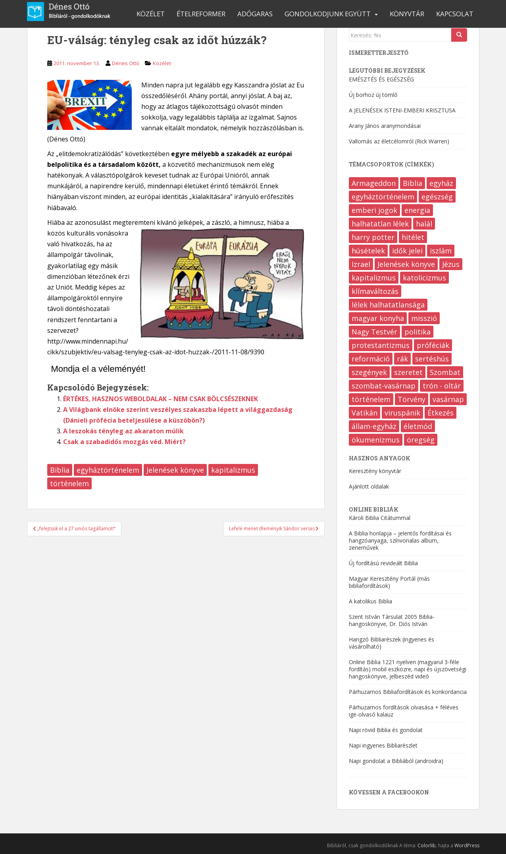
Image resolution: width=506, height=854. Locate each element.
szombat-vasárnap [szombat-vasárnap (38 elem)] (384, 385)
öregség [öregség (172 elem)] (421, 439)
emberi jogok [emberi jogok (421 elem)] (374, 210)
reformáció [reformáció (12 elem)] (371, 358)
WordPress (466, 845)
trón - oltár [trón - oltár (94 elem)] (442, 385)
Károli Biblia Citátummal (379, 518)
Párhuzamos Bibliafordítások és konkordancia (408, 692)
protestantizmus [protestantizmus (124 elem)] (381, 345)
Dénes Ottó (125, 63)
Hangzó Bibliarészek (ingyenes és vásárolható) (391, 643)
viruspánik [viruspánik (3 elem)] (402, 412)
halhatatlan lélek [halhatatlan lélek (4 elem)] (380, 223)
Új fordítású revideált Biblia (383, 563)
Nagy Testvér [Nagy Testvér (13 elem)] (374, 331)
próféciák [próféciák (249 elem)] (433, 345)
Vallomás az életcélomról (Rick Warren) (399, 141)
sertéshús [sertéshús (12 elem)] (432, 358)
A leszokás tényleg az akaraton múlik (123, 431)
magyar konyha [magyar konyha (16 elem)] (378, 318)
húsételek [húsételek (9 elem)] (368, 250)
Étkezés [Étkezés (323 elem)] (440, 412)
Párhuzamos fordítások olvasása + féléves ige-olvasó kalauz (403, 710)
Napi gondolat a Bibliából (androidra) (396, 761)
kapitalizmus (233, 470)
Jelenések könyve (175, 470)
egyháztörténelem (108, 470)
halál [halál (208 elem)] (424, 223)
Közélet (151, 13)
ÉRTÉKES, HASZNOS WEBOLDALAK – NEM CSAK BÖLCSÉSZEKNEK (160, 398)
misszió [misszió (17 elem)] (424, 318)
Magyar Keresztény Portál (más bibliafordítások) (389, 582)
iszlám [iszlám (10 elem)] (441, 250)
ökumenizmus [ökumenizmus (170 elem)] (376, 439)
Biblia (59, 470)
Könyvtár (407, 13)
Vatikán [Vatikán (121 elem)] (364, 412)
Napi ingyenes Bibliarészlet (383, 745)
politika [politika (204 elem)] (417, 331)
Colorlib (426, 845)
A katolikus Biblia (370, 601)
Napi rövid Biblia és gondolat (386, 730)
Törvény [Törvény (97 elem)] (411, 399)
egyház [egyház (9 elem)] (441, 183)
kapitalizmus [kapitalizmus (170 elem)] (374, 277)
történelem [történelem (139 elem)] (371, 399)
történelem (69, 483)
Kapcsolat (454, 13)
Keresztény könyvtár (375, 471)
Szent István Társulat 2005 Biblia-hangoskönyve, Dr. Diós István (392, 620)
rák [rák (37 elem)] (402, 358)
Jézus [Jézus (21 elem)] (451, 264)
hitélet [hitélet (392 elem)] (413, 237)
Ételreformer (201, 13)
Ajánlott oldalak (369, 486)
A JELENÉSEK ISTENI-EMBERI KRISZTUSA (402, 110)
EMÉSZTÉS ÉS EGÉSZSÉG (381, 79)
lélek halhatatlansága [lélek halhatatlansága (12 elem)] (388, 304)
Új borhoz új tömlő (373, 95)
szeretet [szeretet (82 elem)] (408, 372)
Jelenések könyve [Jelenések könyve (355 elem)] (406, 264)
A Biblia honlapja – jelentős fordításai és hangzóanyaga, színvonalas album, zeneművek (400, 540)
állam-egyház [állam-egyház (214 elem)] (374, 426)
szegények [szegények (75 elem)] (369, 372)
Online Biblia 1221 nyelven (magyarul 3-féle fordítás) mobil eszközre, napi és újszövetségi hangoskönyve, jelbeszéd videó (407, 669)
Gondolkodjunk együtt (328, 13)
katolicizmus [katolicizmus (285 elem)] (424, 277)
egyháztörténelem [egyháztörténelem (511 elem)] (383, 196)
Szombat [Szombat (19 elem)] (445, 372)
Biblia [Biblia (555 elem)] (412, 183)
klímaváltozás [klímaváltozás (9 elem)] (375, 291)
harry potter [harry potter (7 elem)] (373, 237)
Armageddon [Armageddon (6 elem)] (374, 183)
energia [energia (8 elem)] (417, 210)
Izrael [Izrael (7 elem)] (361, 264)
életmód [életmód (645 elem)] (418, 426)
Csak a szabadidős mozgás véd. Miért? (124, 441)
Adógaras (255, 13)
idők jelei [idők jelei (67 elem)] (407, 250)
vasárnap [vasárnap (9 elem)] (448, 399)
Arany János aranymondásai (385, 125)
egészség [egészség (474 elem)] (437, 196)
